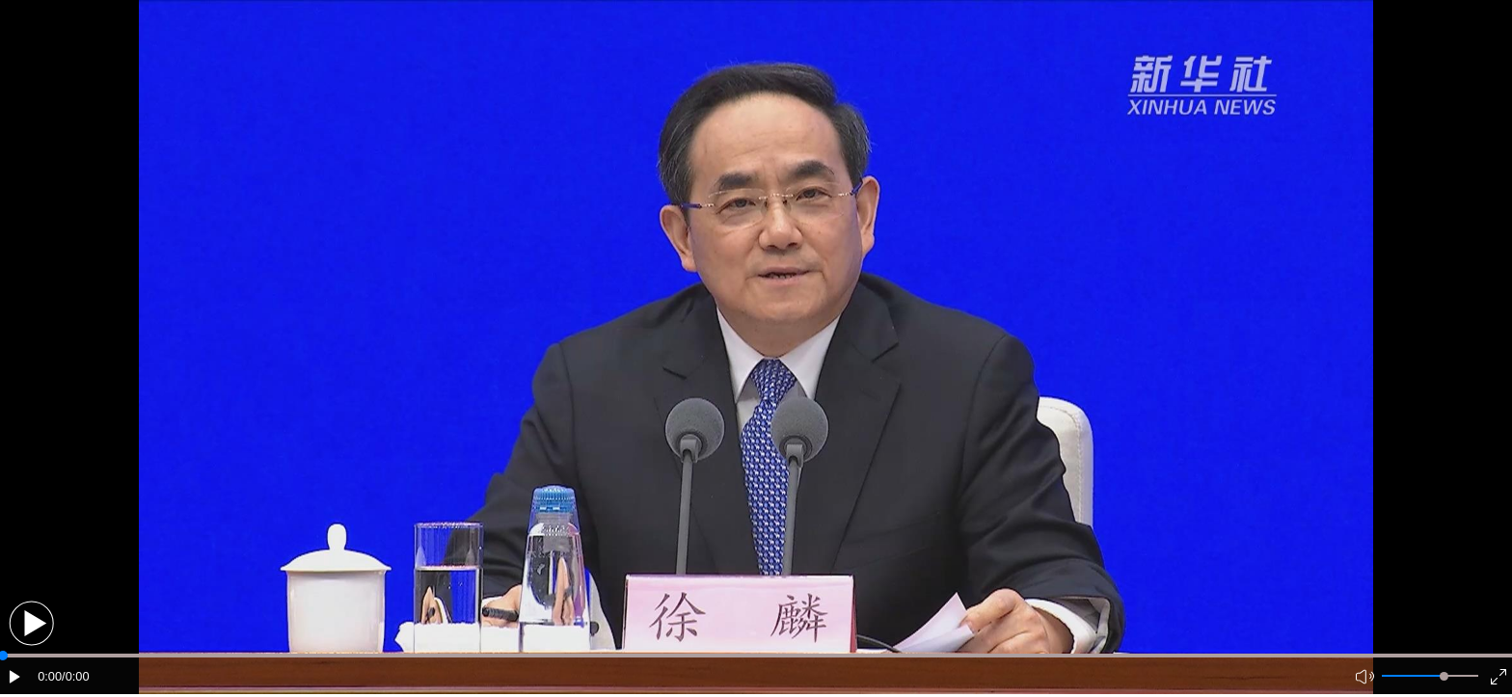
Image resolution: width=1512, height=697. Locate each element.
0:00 (50, 676)
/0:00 (75, 676)
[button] (31, 623)
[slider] (1444, 676)
